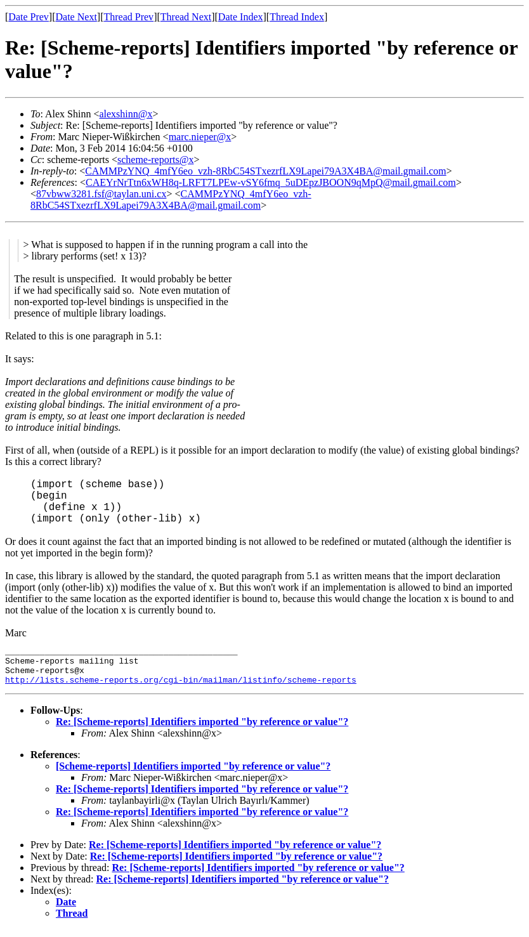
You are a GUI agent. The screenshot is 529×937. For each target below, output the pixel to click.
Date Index (240, 16)
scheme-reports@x (155, 159)
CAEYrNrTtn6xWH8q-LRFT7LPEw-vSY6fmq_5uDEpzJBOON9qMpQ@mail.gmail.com (271, 182)
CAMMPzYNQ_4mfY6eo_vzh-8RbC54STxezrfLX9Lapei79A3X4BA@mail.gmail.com (265, 171)
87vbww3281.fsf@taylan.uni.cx (101, 193)
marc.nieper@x (200, 136)
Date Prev (28, 16)
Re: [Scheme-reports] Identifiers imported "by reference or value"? (202, 729)
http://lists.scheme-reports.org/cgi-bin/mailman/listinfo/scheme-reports (180, 687)
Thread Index (297, 16)
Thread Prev (128, 16)
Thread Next (185, 16)
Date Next (76, 16)
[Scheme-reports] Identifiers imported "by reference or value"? (193, 773)
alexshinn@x (125, 113)
